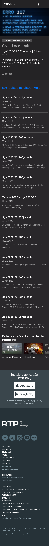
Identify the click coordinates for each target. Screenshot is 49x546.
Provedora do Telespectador (15, 489)
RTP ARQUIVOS (8, 458)
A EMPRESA (6, 501)
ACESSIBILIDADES (9, 495)
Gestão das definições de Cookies (17, 518)
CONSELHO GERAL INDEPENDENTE (15, 504)
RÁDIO (4, 455)
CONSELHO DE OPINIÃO (11, 507)
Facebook (5, 438)
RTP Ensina (6, 461)
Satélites (6, 498)
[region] (24, 22)
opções (7, 73)
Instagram (20, 438)
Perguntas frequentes (12, 478)
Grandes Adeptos (17, 45)
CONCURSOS (7, 475)
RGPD (4, 515)
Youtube (27, 438)
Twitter (12, 438)
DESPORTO (6, 449)
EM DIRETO (6, 467)
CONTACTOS (7, 486)
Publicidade (16, 530)
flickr (34, 438)
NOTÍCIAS (6, 446)
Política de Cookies (29, 528)
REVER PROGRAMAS (10, 469)
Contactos (7, 481)
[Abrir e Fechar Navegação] (45, 4)
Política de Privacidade (11, 528)
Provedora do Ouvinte (12, 492)
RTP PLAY (6, 464)
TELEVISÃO (6, 452)
